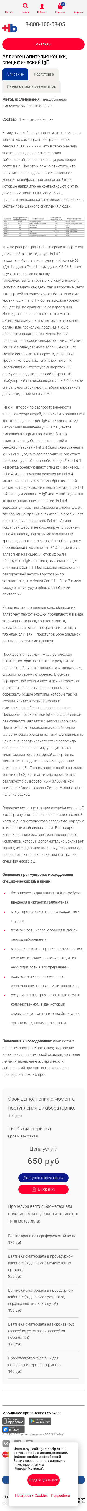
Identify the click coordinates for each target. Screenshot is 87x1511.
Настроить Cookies (31, 1495)
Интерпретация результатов (31, 86)
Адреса (78, 12)
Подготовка (44, 74)
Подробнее (60, 1495)
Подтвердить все (43, 1480)
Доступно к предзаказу (43, 1178)
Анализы (43, 44)
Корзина (60, 12)
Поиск (25, 12)
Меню (8, 12)
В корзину (46, 1189)
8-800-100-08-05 (45, 24)
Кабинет (42, 12)
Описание (15, 74)
